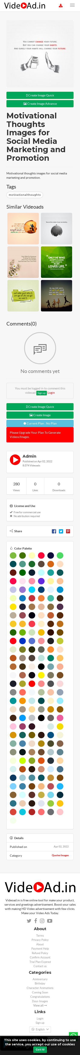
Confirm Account (40, 957)
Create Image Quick (40, 95)
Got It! (40, 1049)
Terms (40, 935)
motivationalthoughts (25, 194)
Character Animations (40, 988)
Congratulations (40, 996)
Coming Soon (40, 992)
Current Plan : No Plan (40, 423)
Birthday (40, 983)
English (40, 1029)
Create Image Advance (40, 103)
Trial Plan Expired (40, 962)
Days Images (40, 1001)
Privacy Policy (40, 940)
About (40, 944)
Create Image (40, 415)
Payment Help (40, 948)
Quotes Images (60, 855)
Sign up (42, 393)
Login (51, 392)
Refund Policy (40, 953)
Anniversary (40, 979)
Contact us (40, 966)
